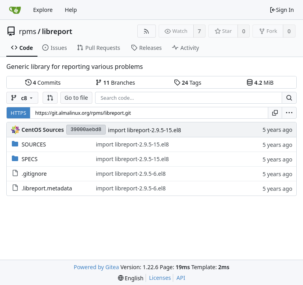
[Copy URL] (275, 113)
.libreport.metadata (47, 188)
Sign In (281, 9)
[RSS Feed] (146, 31)
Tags (187, 82)
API (180, 277)
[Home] (15, 10)
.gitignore (34, 173)
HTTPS (18, 112)
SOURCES (34, 144)
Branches (115, 82)
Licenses (160, 277)
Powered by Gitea (96, 267)
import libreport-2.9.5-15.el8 (144, 130)
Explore (42, 9)
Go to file (76, 97)
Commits (43, 82)
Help (71, 9)
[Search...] (289, 98)
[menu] (289, 113)
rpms (27, 31)
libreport (57, 31)
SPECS (29, 159)
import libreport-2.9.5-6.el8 (131, 173)
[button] (50, 98)
